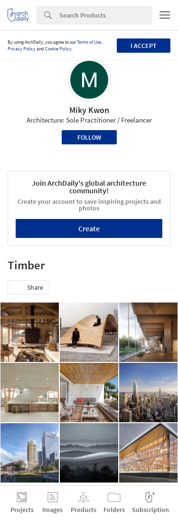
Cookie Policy (58, 49)
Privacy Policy (22, 49)
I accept (144, 45)
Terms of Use (89, 42)
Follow (89, 137)
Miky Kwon (89, 109)
